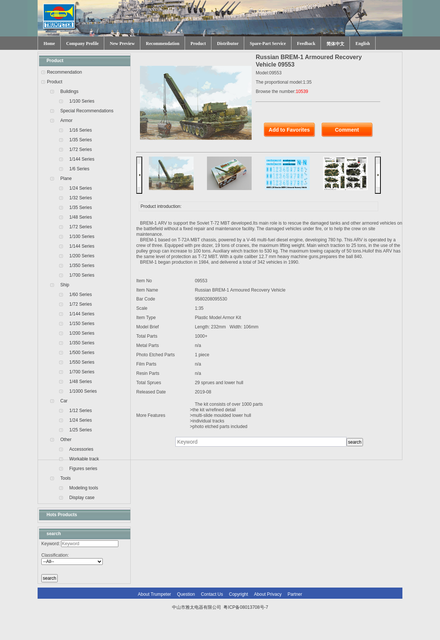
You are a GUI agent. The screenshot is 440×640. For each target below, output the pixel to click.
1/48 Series (80, 217)
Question (186, 594)
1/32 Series (80, 197)
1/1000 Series (83, 391)
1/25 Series (80, 429)
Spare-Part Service (268, 43)
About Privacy (267, 594)
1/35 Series (80, 139)
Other (65, 439)
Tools (65, 478)
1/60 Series (80, 294)
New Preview (122, 43)
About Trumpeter (154, 594)
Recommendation (162, 43)
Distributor (228, 43)
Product (198, 43)
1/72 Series (80, 149)
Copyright (238, 594)
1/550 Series (81, 362)
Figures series (83, 468)
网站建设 (236, 622)
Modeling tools (83, 488)
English (362, 43)
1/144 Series (81, 159)
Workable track (84, 458)
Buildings (69, 91)
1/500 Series (81, 352)
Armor (66, 120)
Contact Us (212, 594)
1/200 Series (81, 255)
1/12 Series (80, 410)
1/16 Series (80, 130)
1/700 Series (81, 275)
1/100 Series (81, 101)
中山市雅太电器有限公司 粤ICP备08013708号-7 (220, 607)
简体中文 (335, 43)
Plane (66, 178)
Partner (294, 594)
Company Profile (82, 43)
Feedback (306, 43)
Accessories (81, 449)
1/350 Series (81, 265)
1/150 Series (81, 323)
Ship (64, 284)
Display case (82, 497)
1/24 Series (80, 188)
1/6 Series (79, 168)
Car (63, 400)
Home (49, 43)
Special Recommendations (87, 110)
